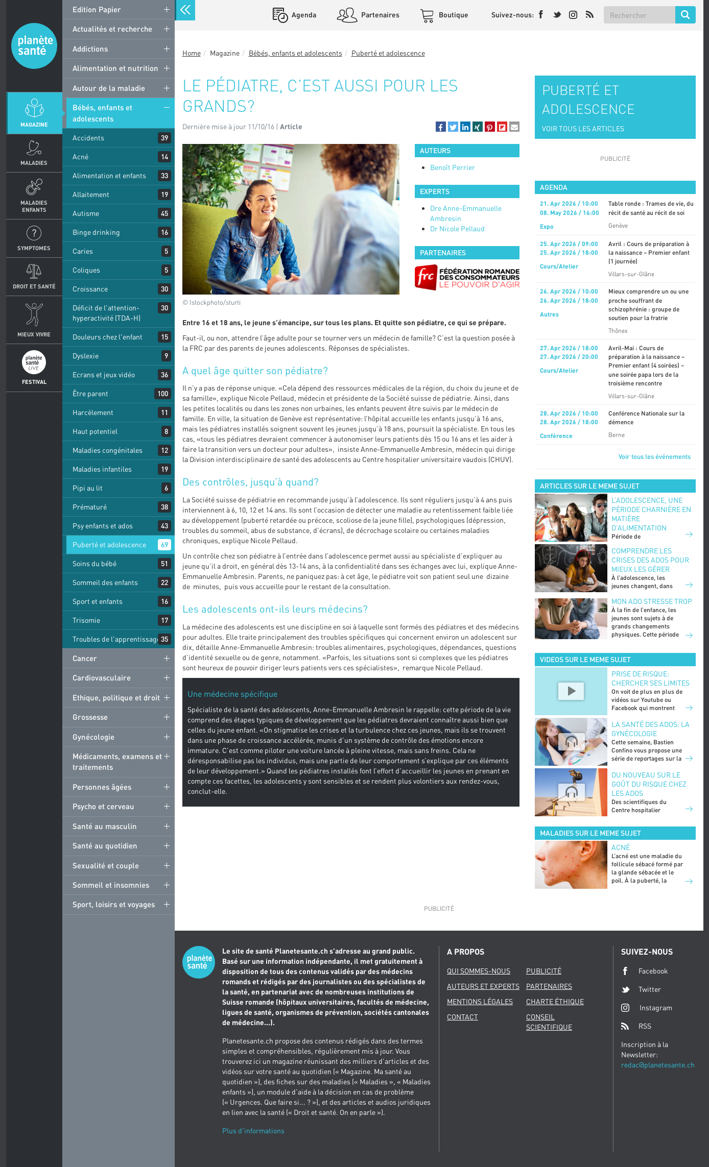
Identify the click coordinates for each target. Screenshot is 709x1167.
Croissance (90, 288)
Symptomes (34, 248)
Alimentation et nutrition (115, 67)
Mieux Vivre (34, 334)
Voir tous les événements (655, 456)
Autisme (86, 213)
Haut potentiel (95, 431)
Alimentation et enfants (109, 175)
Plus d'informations (253, 1130)
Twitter (641, 989)
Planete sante (34, 46)
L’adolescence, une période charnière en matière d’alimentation (651, 514)
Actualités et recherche (112, 28)
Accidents (88, 137)
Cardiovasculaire (102, 677)
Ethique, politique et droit (116, 697)
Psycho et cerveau (103, 806)
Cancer (85, 658)
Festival (34, 381)
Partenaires (379, 14)
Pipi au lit (88, 487)
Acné (80, 156)
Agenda (303, 14)
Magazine (34, 124)
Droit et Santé (34, 286)
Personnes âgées (102, 786)
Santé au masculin (105, 826)
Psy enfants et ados (103, 525)
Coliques (86, 269)
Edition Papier (97, 9)
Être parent (90, 393)
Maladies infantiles (102, 469)
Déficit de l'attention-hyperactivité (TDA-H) (106, 312)
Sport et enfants (98, 601)
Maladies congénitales (108, 450)
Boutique (452, 14)
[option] (467, 277)
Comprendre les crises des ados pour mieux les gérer (650, 559)
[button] (441, 126)
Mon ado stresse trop (651, 601)
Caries (83, 251)
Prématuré (90, 506)
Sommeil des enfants (105, 582)
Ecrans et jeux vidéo (104, 374)
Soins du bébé (94, 563)
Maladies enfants (34, 205)
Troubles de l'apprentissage (116, 639)
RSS (636, 1026)
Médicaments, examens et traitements (117, 761)
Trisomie (86, 620)
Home (191, 52)
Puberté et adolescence (109, 544)
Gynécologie (93, 736)
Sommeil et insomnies (111, 884)
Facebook (644, 971)
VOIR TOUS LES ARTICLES (583, 128)
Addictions (90, 48)
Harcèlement (93, 412)
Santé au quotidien (105, 845)
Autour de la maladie (109, 87)
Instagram (646, 1007)
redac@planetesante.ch (658, 1064)
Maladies (34, 162)
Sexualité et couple (106, 865)
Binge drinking (96, 232)
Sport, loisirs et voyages (114, 904)
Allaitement (91, 194)
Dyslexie (86, 355)
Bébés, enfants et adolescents (102, 113)
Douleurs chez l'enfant (108, 336)
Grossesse (90, 716)
